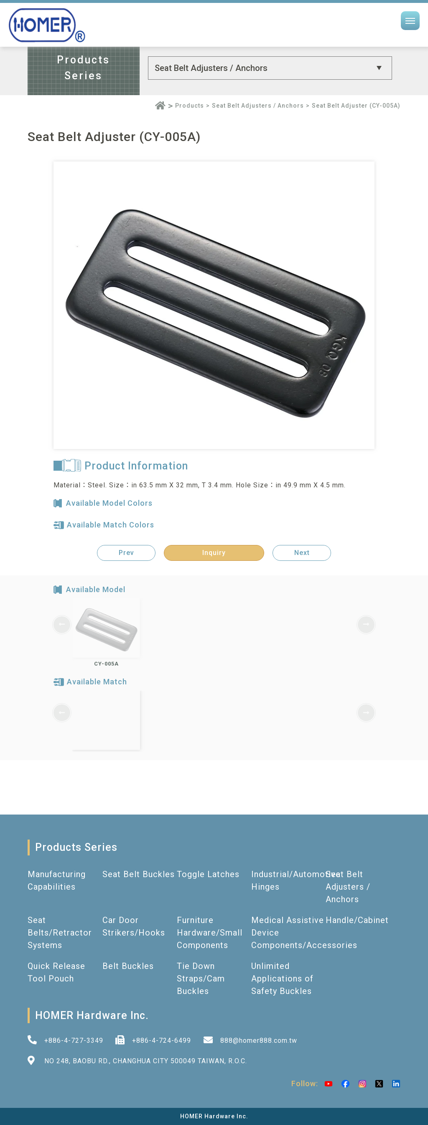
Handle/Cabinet (357, 920)
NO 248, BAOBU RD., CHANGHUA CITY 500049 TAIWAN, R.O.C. (145, 1061)
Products (189, 105)
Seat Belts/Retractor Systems (60, 932)
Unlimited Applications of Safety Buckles (282, 978)
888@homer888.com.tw (258, 1040)
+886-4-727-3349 (73, 1040)
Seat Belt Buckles (138, 874)
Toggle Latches (208, 874)
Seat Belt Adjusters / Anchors (258, 105)
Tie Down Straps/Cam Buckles (201, 978)
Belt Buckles (128, 966)
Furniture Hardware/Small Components (209, 932)
